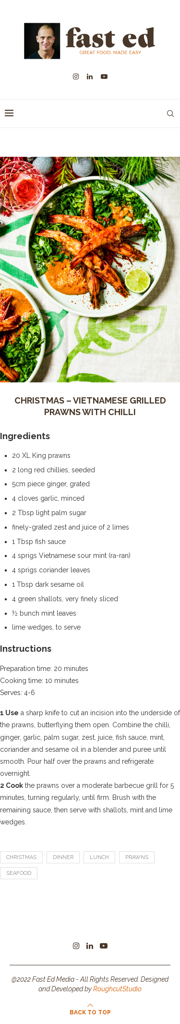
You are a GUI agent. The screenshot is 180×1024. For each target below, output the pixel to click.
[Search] (170, 113)
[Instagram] (76, 76)
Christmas (21, 857)
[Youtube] (104, 76)
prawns (136, 857)
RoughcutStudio (117, 989)
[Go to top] (90, 1012)
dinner (63, 857)
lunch (99, 857)
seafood (18, 873)
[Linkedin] (90, 76)
